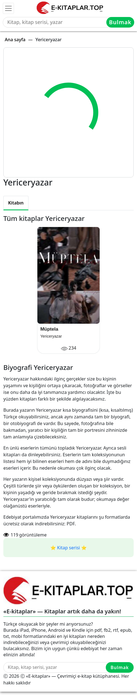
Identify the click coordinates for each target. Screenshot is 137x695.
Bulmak (120, 22)
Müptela (49, 329)
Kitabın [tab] (16, 203)
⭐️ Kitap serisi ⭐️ (68, 548)
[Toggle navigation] (8, 8)
